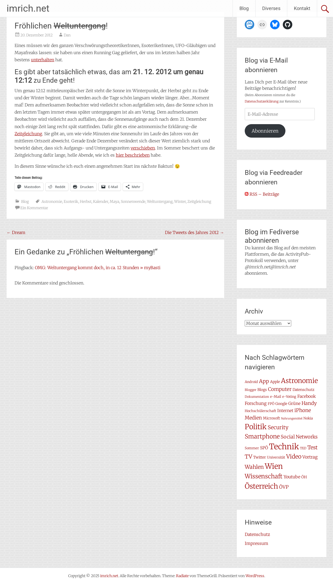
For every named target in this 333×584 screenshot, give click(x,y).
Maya (114, 201)
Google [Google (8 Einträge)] (281, 403)
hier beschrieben (133, 155)
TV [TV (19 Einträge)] (248, 456)
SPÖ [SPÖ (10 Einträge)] (264, 447)
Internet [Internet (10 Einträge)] (285, 410)
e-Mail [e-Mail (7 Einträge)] (275, 396)
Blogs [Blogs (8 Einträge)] (262, 389)
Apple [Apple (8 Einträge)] (275, 381)
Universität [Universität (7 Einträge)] (276, 457)
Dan (67, 35)
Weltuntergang (160, 201)
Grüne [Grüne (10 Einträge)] (294, 403)
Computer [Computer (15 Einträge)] (280, 389)
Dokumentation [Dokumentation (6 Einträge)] (257, 397)
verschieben (143, 148)
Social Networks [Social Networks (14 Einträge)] (299, 437)
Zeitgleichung (28, 133)
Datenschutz (257, 534)
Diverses (271, 8)
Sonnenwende (133, 201)
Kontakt (302, 8)
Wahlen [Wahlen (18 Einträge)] (254, 467)
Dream (16, 232)
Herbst (85, 201)
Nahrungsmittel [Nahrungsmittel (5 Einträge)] (291, 418)
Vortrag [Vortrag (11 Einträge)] (310, 457)
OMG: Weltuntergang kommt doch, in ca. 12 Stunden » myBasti (97, 267)
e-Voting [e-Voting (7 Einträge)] (289, 396)
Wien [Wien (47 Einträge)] (274, 466)
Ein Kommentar (34, 207)
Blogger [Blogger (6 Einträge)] (250, 390)
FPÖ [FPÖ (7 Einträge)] (271, 403)
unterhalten (42, 59)
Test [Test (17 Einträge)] (312, 447)
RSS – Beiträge (262, 194)
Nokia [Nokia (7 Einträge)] (308, 418)
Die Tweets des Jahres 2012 (194, 232)
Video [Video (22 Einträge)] (293, 456)
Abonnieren (265, 131)
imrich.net (28, 8)
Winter (180, 201)
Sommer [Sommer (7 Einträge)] (252, 448)
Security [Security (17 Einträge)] (278, 427)
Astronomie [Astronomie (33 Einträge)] (299, 380)
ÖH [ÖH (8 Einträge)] (304, 477)
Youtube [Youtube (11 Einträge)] (292, 476)
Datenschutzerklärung (262, 101)
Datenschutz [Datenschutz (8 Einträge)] (303, 389)
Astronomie (51, 201)
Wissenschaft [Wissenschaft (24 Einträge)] (264, 476)
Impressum (256, 543)
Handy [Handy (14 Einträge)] (309, 403)
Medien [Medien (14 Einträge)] (253, 418)
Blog (244, 8)
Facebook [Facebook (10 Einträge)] (306, 396)
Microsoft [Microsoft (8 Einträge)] (271, 418)
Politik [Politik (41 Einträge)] (256, 426)
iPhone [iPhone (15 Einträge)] (302, 410)
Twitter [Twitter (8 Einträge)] (259, 457)
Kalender (100, 201)
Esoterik (71, 201)
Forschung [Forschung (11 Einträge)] (256, 403)
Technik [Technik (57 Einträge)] (284, 446)
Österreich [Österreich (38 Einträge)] (261, 486)
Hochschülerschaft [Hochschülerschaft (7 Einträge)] (260, 411)
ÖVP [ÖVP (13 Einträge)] (284, 487)
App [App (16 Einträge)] (264, 381)
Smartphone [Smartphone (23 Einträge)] (262, 436)
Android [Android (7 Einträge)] (251, 382)
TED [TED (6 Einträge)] (303, 448)
